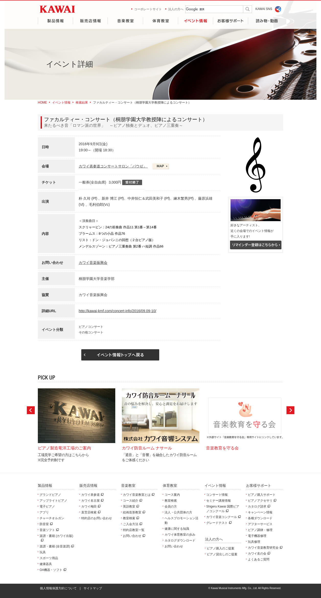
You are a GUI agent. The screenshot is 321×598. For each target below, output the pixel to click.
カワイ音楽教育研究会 (264, 547)
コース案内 (172, 495)
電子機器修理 (257, 536)
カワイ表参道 (91, 495)
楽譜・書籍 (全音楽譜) (56, 546)
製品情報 (55, 20)
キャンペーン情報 (260, 512)
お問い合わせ (133, 536)
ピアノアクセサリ (261, 500)
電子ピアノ (47, 506)
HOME (42, 102)
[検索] (210, 9)
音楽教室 (125, 20)
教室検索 (130, 518)
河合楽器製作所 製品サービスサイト (57, 9)
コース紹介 (132, 500)
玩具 (43, 552)
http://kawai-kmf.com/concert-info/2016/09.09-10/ (117, 311)
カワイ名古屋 (91, 500)
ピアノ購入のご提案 (220, 548)
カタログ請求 (258, 506)
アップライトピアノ (53, 500)
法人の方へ (176, 9)
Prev (31, 410)
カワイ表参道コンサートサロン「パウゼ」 (113, 166)
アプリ (44, 512)
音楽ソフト (49, 530)
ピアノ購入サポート (262, 495)
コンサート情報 (217, 495)
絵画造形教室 (133, 512)
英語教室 (130, 506)
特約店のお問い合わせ (96, 518)
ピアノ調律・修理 (260, 530)
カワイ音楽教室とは (138, 495)
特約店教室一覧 (133, 530)
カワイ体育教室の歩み (180, 534)
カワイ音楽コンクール (222, 517)
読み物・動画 (265, 20)
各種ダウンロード (260, 518)
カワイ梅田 (90, 506)
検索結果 (82, 102)
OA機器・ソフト (52, 570)
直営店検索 (90, 512)
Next (290, 410)
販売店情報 (90, 20)
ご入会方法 (132, 524)
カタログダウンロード (180, 540)
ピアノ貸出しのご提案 (222, 554)
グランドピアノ (50, 495)
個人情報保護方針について (58, 588)
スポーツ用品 (49, 558)
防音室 (45, 524)
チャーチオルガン (52, 518)
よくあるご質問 (258, 559)
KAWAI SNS (263, 9)
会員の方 (171, 506)
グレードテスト (218, 523)
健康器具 (46, 564)
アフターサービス (260, 524)
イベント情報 (195, 20)
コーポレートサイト (148, 9)
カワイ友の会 (258, 553)
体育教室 (160, 20)
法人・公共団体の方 (178, 512)
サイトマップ (93, 588)
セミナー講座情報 (218, 500)
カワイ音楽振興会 (93, 263)
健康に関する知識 (177, 529)
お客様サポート (230, 20)
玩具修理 (254, 542)
